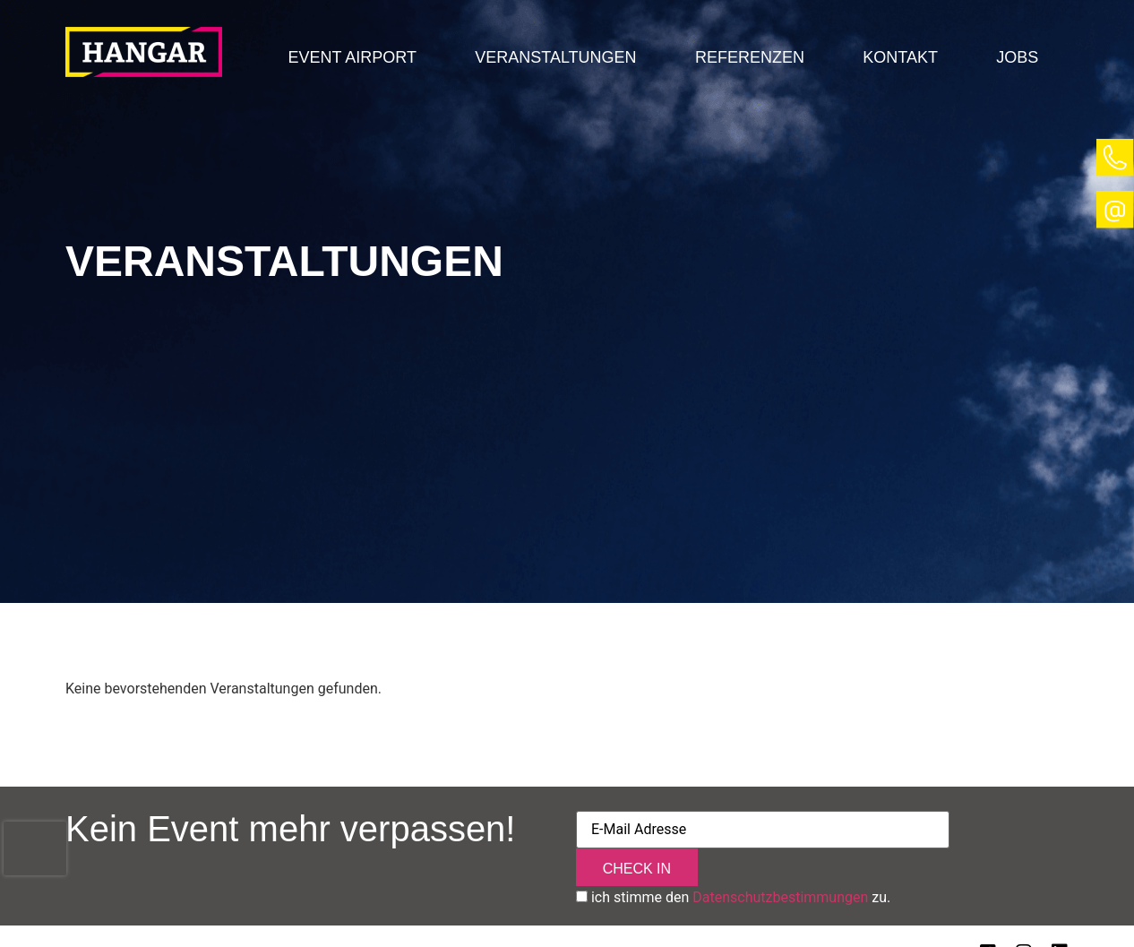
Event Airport (352, 57)
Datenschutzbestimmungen (780, 859)
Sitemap (300, 917)
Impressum (105, 917)
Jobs (1017, 57)
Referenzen (749, 57)
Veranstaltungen (555, 57)
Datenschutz (207, 917)
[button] (352, 57)
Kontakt (900, 57)
